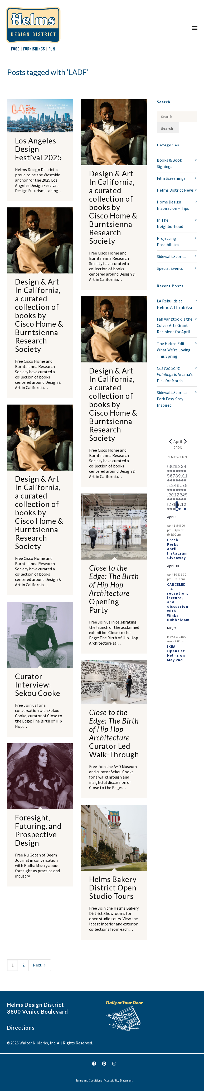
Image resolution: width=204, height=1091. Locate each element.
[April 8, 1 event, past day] (177, 477)
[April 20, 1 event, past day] (171, 496)
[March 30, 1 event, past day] (171, 468)
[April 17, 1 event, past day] (182, 487)
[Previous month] (170, 441)
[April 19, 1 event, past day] (168, 496)
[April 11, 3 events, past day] (185, 477)
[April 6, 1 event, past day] (171, 477)
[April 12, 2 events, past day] (168, 487)
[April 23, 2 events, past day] (179, 496)
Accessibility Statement (118, 1080)
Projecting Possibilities (168, 241)
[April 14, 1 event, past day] (174, 487)
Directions (21, 1027)
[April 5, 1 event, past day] (168, 477)
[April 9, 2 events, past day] (179, 477)
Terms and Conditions (89, 1080)
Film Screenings (171, 178)
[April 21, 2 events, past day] (174, 496)
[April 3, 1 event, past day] (182, 468)
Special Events (170, 268)
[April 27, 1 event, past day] (171, 506)
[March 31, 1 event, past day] (174, 468)
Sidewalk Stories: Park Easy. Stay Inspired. (172, 399)
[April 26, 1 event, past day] (168, 506)
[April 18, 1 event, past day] (185, 487)
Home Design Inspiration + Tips (173, 205)
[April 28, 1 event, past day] (174, 506)
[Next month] (185, 441)
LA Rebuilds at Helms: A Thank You (174, 304)
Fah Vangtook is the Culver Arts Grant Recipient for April (174, 325)
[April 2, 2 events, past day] (179, 468)
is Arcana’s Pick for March (175, 374)
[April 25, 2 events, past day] (185, 496)
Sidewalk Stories (171, 256)
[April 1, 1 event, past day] (177, 468)
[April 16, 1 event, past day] (179, 487)
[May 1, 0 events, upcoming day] (182, 506)
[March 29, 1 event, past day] (168, 468)
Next (40, 965)
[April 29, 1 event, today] (177, 506)
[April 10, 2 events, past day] (182, 477)
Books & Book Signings (169, 163)
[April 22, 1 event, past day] (177, 496)
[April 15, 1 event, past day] (177, 487)
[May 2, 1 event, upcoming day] (185, 506)
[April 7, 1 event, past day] (174, 477)
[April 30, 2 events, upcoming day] (179, 506)
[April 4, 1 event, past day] (185, 468)
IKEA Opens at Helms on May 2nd (176, 653)
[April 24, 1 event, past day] (182, 496)
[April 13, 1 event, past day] (171, 487)
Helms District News (175, 190)
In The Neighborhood (170, 223)
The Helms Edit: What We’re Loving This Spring (174, 350)
